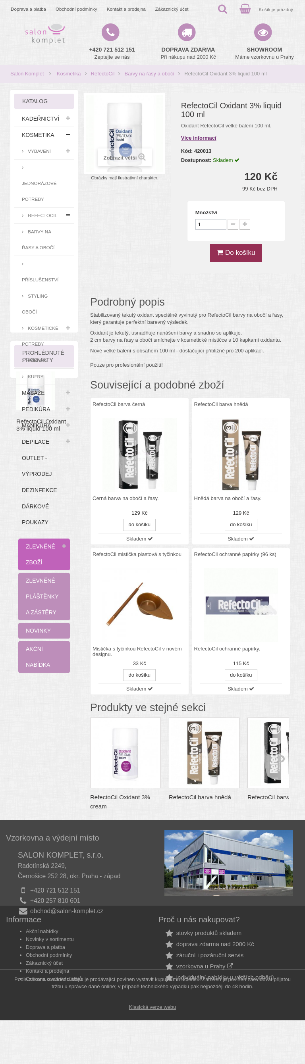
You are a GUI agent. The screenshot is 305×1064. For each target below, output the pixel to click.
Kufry (35, 376)
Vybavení (39, 151)
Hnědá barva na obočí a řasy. (228, 498)
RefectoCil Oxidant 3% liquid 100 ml (41, 773)
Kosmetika (69, 74)
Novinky (38, 630)
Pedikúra (36, 409)
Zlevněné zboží (40, 554)
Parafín (37, 360)
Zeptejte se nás (112, 53)
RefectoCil (103, 74)
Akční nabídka (38, 657)
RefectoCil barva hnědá (221, 404)
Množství (206, 212)
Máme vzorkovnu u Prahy (264, 53)
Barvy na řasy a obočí (149, 74)
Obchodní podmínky (76, 9)
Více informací (198, 138)
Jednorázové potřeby (39, 191)
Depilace (35, 442)
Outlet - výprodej (37, 466)
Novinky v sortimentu (50, 960)
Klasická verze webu (152, 1051)
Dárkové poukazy (35, 514)
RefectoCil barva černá (119, 404)
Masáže (33, 393)
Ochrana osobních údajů (54, 999)
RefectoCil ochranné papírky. (227, 649)
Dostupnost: (196, 160)
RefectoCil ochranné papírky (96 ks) (235, 554)
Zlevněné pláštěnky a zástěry (42, 596)
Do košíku (236, 252)
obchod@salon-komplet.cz (66, 911)
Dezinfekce (39, 490)
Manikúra (36, 425)
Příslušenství (40, 279)
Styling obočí (35, 303)
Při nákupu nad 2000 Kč (188, 53)
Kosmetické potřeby (40, 335)
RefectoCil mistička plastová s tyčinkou (137, 554)
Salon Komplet (27, 74)
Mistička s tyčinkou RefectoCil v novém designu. (137, 651)
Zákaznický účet (172, 9)
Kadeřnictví (40, 118)
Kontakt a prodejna (126, 9)
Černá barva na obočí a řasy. (126, 498)
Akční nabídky (42, 952)
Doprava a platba (28, 9)
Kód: (187, 151)
